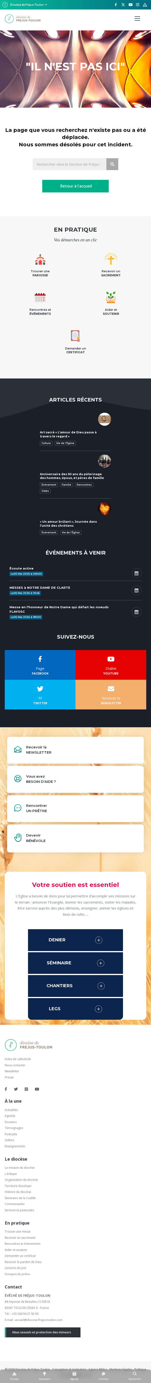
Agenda (10, 1116)
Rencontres (84, 484)
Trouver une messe (18, 1232)
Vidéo (45, 491)
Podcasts (11, 1134)
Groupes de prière (17, 1274)
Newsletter (12, 1071)
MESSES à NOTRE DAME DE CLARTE (39, 587)
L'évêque (11, 1174)
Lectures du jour (16, 1268)
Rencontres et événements (22, 1244)
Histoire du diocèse (18, 1192)
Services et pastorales (19, 1210)
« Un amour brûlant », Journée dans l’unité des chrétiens (68, 523)
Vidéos (9, 1140)
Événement (49, 484)
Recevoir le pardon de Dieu (23, 1262)
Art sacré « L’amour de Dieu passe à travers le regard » (68, 434)
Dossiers (11, 1122)
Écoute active (21, 568)
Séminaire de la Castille (20, 1198)
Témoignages (14, 1128)
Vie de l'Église (65, 443)
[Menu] (137, 19)
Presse (9, 1077)
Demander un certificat (20, 1256)
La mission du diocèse (20, 1168)
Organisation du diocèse (21, 1180)
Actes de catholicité (18, 1059)
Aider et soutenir (16, 1250)
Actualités (11, 1110)
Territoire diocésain (18, 1186)
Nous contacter (15, 1065)
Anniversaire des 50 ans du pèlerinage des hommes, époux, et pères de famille (72, 476)
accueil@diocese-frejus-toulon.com (38, 1320)
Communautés (14, 1204)
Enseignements (15, 1146)
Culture (46, 443)
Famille (66, 484)
